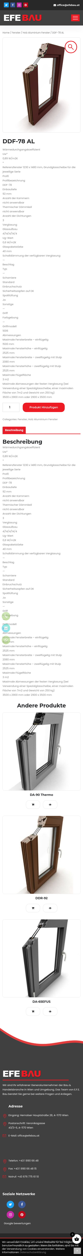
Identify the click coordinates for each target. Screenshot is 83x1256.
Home (6, 32)
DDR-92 (41, 898)
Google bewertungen (17, 1223)
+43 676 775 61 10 (28, 1176)
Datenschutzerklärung (33, 1252)
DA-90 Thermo (41, 795)
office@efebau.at (68, 5)
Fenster (16, 32)
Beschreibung (14, 430)
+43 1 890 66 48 (29, 1160)
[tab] (14, 430)
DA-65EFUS (42, 1002)
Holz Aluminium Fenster (36, 32)
